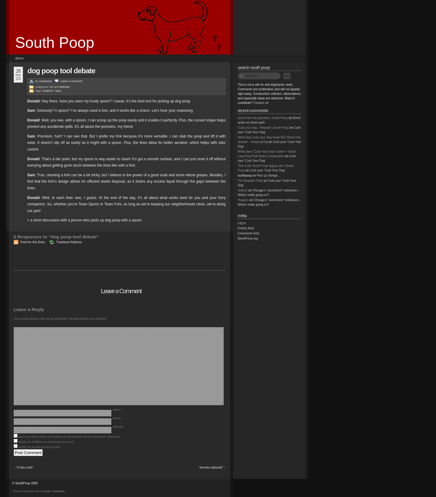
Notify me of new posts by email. (39, 447)
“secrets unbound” (211, 467)
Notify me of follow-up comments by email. (46, 441)
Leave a (71, 81)
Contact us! (261, 102)
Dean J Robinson (54, 491)
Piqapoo (243, 200)
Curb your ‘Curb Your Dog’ (267, 170)
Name (117, 409)
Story (58, 90)
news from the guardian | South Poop (263, 118)
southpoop (45, 81)
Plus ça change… (268, 175)
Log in (242, 223)
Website (118, 426)
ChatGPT (48, 90)
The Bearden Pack (250, 180)
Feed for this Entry (32, 242)
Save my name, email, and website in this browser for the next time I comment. (69, 436)
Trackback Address (69, 242)
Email (117, 418)
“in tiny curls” (24, 467)
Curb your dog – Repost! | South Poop (263, 127)
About (19, 58)
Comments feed (248, 233)
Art (51, 86)
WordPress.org (248, 238)
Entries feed (246, 228)
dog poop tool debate (61, 71)
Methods (64, 86)
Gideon (242, 190)
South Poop (54, 42)
